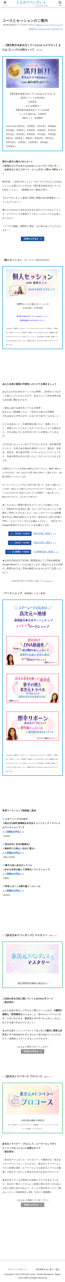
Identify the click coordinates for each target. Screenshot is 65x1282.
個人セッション (43, 25)
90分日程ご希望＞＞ (44, 542)
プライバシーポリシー (17, 1269)
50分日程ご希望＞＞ (44, 533)
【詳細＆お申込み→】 (32, 239)
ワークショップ (56, 25)
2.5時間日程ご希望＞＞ (46, 552)
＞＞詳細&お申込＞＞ (13, 831)
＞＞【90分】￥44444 (19, 543)
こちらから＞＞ (48, 581)
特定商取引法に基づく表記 (48, 1269)
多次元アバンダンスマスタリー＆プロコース (46, 29)
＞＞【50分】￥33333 (20, 533)
